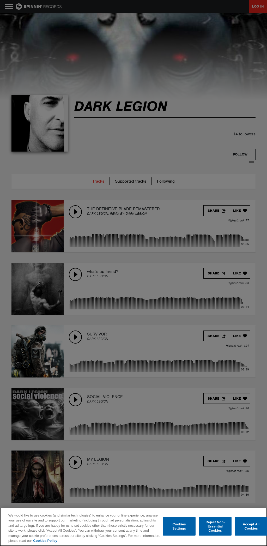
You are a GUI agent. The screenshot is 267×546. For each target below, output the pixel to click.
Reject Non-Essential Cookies (215, 526)
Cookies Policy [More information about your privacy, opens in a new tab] (45, 541)
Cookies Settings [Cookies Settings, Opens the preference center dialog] (179, 526)
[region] (133, 527)
